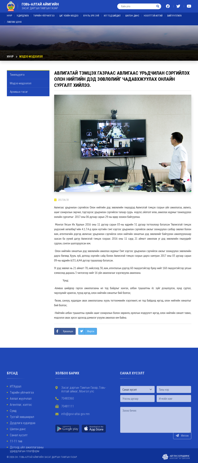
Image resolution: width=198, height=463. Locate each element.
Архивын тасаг (19, 92)
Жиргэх (90, 331)
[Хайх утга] (136, 4)
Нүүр (9, 13)
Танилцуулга (17, 74)
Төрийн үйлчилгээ (44, 13)
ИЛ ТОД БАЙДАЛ (112, 13)
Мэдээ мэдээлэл (31, 56)
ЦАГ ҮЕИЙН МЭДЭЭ (68, 13)
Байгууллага (174, 13)
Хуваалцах (68, 331)
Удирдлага (23, 13)
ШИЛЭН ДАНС (132, 13)
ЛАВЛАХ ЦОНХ (14, 19)
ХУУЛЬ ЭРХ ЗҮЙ (91, 13)
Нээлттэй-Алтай (153, 13)
